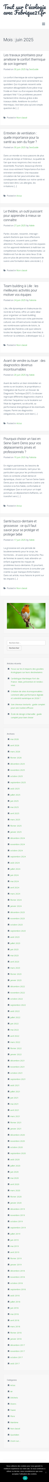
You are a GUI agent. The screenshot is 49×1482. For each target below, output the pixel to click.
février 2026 (16, 757)
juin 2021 (14, 1097)
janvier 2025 (16, 832)
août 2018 (15, 1295)
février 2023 (16, 974)
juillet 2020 (15, 1165)
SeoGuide (33, 69)
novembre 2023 (17, 918)
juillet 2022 (15, 1017)
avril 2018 (14, 1320)
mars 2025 (15, 819)
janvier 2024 (16, 906)
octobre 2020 (16, 1147)
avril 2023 (14, 961)
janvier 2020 (16, 1202)
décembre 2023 (17, 912)
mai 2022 (14, 1029)
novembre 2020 (17, 1141)
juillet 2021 (15, 1091)
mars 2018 (15, 1326)
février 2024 (16, 900)
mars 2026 (15, 751)
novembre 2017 (17, 1351)
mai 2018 (14, 1314)
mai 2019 (14, 1246)
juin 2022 (14, 1023)
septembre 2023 (18, 930)
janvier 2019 (16, 1264)
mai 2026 (14, 739)
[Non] (45, 1472)
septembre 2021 (18, 1079)
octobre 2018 (16, 1283)
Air (11, 1391)
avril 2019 (14, 1252)
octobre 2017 (16, 1357)
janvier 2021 (16, 1128)
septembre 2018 (18, 1289)
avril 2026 (14, 745)
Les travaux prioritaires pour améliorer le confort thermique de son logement (24, 59)
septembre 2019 (18, 1227)
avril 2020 (14, 1184)
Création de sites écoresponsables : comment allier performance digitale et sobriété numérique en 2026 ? (27, 695)
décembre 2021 (17, 1060)
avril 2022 (14, 1036)
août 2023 (15, 937)
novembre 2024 (17, 844)
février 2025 (16, 825)
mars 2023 (15, 967)
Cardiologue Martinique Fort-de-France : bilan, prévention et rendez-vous (27, 682)
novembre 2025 (17, 770)
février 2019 (16, 1258)
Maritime (14, 1422)
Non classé (21, 117)
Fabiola (32, 300)
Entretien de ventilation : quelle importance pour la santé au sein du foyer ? (21, 137)
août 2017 (15, 1363)
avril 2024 (14, 887)
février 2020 (16, 1196)
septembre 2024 (18, 856)
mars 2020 (15, 1190)
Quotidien (14, 1434)
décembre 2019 (17, 1209)
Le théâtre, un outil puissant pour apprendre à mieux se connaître (23, 215)
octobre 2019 (16, 1221)
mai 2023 (14, 955)
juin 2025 (14, 801)
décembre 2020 (17, 1134)
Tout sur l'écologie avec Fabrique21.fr (24, 9)
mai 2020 (14, 1178)
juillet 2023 (15, 943)
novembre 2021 (17, 1066)
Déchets (14, 1397)
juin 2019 (14, 1240)
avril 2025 (14, 813)
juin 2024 (14, 875)
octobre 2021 (16, 1073)
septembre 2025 (18, 782)
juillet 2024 (15, 869)
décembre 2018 (17, 1270)
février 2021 (16, 1122)
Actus (19, 195)
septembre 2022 (18, 1005)
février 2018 (16, 1332)
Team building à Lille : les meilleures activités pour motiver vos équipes (21, 290)
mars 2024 (15, 893)
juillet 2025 (15, 794)
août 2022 (15, 1011)
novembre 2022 (17, 992)
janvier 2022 (16, 1054)
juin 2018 (14, 1308)
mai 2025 (14, 807)
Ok (25, 1478)
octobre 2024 (16, 850)
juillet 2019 (15, 1233)
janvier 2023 (16, 980)
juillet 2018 (15, 1301)
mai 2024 (14, 881)
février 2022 (16, 1048)
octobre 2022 (16, 998)
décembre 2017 (17, 1345)
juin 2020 (14, 1172)
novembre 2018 (17, 1277)
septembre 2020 (18, 1153)
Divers (13, 1403)
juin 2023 (14, 949)
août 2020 (15, 1159)
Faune (13, 1410)
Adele (31, 225)
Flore (12, 1416)
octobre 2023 (16, 924)
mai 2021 (14, 1104)
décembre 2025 (17, 763)
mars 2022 (15, 1042)
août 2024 (15, 862)
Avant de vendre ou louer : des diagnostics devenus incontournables (24, 365)
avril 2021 (14, 1110)
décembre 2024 (17, 838)
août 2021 (15, 1085)
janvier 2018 (16, 1339)
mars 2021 (15, 1116)
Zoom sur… (15, 1441)
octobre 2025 (16, 776)
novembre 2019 (17, 1215)
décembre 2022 (17, 986)
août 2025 (15, 788)
